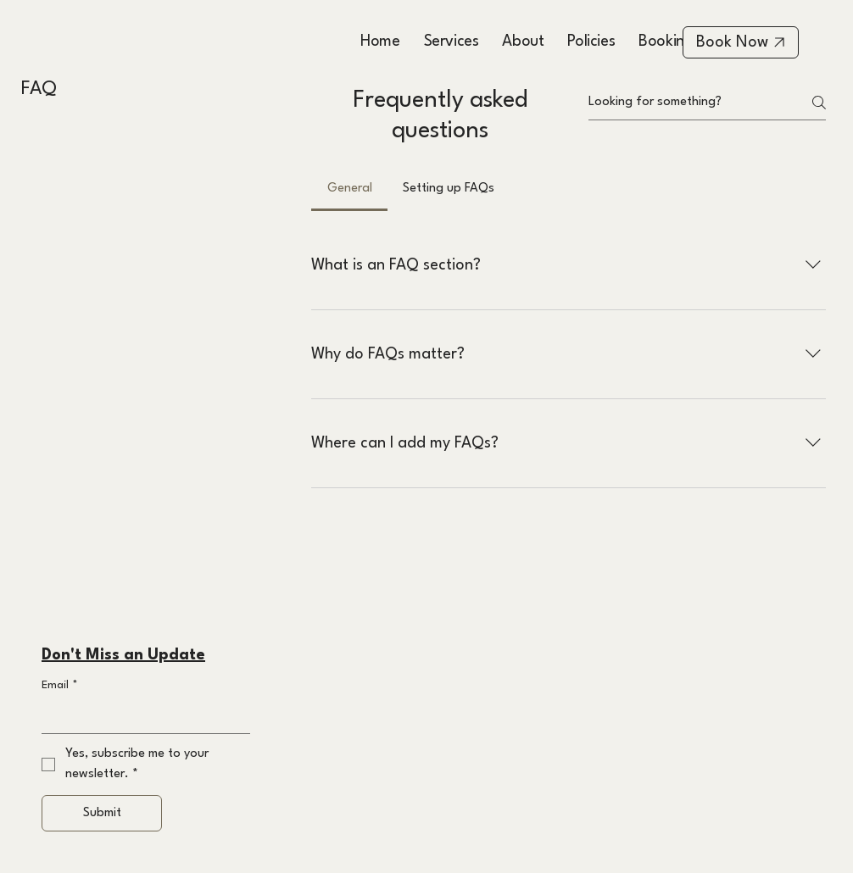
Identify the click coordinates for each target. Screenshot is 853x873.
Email (60, 685)
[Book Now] (741, 42)
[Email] (141, 716)
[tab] (349, 189)
